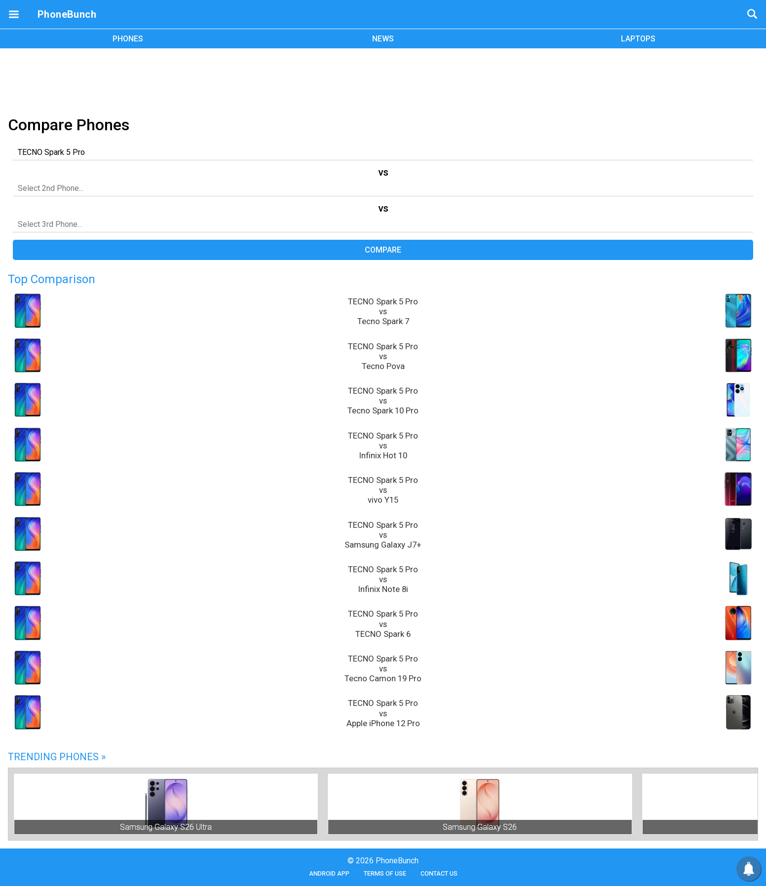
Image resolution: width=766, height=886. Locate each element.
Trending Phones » (57, 757)
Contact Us (439, 873)
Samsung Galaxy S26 (480, 827)
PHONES (128, 38)
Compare (383, 250)
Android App (329, 873)
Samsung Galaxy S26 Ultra (166, 827)
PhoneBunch (67, 14)
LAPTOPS (638, 38)
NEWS (383, 38)
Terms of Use (385, 873)
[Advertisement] (383, 80)
